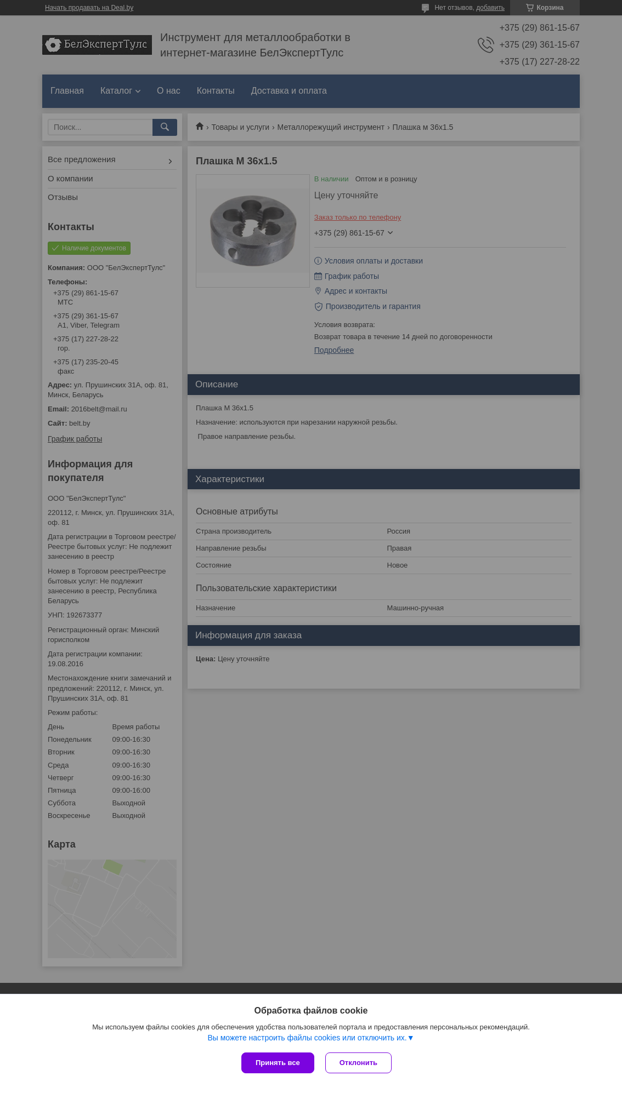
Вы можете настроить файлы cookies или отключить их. (306, 1037)
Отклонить (358, 1062)
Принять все (278, 1062)
